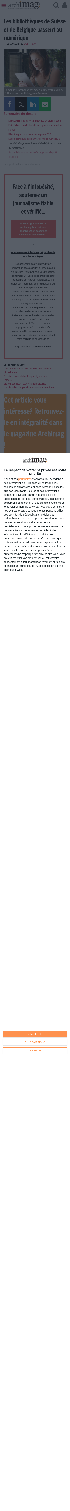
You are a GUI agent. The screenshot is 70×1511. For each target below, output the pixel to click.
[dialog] (35, 982)
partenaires (25, 479)
